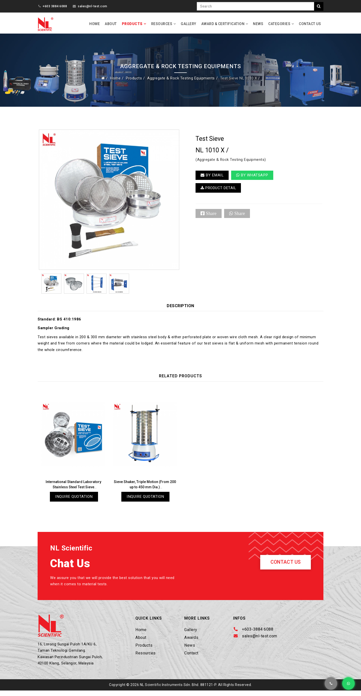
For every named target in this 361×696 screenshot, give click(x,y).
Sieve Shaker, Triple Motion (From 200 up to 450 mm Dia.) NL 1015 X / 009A (145, 489)
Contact (191, 656)
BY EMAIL (212, 177)
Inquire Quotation (74, 498)
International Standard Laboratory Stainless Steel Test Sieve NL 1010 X (73, 489)
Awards (191, 640)
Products (132, 24)
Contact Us (310, 24)
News (258, 24)
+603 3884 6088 (55, 6)
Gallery (188, 24)
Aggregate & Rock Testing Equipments (180, 80)
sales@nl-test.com (92, 6)
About (111, 24)
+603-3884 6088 (257, 632)
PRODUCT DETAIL (220, 191)
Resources (161, 24)
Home (94, 24)
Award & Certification (223, 24)
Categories (279, 24)
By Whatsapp (253, 177)
